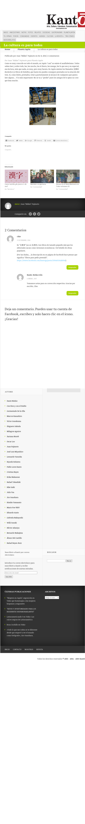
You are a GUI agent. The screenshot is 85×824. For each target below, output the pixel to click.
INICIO (7, 649)
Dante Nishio (12, 401)
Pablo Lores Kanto (14, 467)
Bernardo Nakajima (15, 533)
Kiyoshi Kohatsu (13, 462)
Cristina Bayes (13, 472)
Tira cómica (69, 36)
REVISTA (39, 649)
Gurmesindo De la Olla (16, 411)
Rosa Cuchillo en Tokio (16, 624)
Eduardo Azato (13, 512)
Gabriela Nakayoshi (15, 517)
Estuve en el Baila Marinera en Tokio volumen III (67, 185)
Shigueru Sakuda (14, 426)
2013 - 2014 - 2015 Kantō (74, 659)
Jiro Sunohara (12, 497)
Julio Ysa (10, 492)
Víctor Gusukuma (14, 421)
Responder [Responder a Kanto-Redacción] (72, 293)
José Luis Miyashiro (15, 451)
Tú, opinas (8, 36)
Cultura (50, 36)
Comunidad (24, 36)
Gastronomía (57, 32)
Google (30, 214)
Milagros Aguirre (14, 431)
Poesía (15, 36)
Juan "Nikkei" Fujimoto (25, 56)
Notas (24, 32)
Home (7, 49)
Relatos (38, 32)
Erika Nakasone (13, 477)
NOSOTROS (29, 649)
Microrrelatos (10, 40)
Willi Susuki (12, 523)
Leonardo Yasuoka (14, 457)
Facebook (34, 214)
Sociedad (46, 32)
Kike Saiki (11, 487)
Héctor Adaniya (13, 528)
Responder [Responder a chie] (72, 267)
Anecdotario (15, 32)
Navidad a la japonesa (38, 184)
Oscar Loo (11, 441)
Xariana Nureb (13, 436)
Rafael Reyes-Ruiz (14, 543)
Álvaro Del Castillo (14, 538)
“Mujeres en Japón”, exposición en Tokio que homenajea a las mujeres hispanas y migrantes (21, 601)
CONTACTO (17, 649)
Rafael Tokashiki (14, 482)
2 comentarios (53, 56)
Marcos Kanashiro (14, 416)
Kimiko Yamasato (14, 502)
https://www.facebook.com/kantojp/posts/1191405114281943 (41, 260)
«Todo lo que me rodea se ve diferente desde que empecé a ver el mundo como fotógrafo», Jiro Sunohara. (22, 633)
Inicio (6, 32)
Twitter (38, 214)
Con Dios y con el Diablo (16, 406)
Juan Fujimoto (13, 446)
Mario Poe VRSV (13, 507)
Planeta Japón (69, 32)
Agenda (42, 36)
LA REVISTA (59, 36)
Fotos (30, 32)
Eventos (34, 36)
